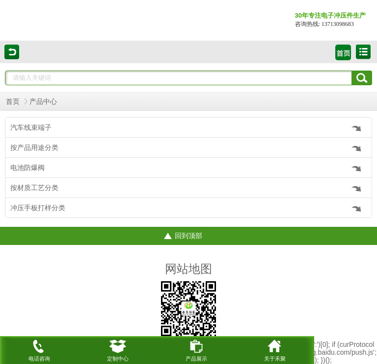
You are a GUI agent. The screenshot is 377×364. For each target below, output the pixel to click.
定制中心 (118, 349)
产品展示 (196, 349)
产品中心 (43, 101)
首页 (13, 101)
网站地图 (188, 269)
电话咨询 (39, 349)
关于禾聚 (275, 349)
